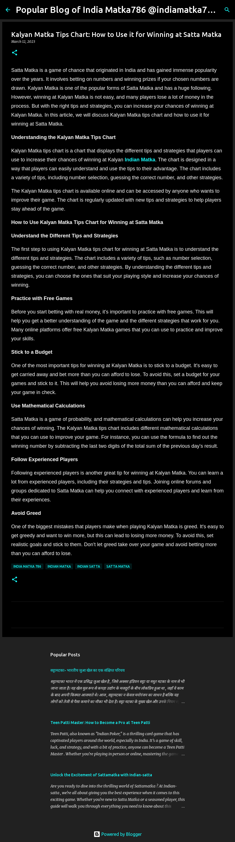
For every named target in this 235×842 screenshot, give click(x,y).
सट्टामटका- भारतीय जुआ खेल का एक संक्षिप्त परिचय (87, 670)
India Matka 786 (27, 566)
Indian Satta (88, 566)
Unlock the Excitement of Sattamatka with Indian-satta (101, 775)
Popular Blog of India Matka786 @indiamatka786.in (121, 9)
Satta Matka (118, 566)
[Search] (227, 9)
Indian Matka (140, 159)
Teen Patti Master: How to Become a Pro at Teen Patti (100, 722)
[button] (14, 53)
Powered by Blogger (118, 834)
